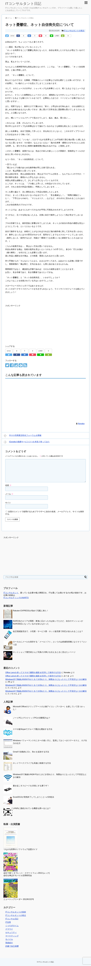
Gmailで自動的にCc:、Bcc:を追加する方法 (31, 752)
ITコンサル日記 (11, 919)
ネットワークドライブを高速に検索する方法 (32, 763)
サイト (8, 503)
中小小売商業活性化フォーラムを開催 (22, 436)
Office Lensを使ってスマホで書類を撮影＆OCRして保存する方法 (33, 672)
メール (9, 494)
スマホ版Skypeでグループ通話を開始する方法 (32, 729)
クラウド (9, 929)
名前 (8, 485)
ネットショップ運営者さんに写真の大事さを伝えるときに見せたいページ (44, 652)
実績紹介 (9, 943)
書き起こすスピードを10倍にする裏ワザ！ (31, 786)
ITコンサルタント (10, 593)
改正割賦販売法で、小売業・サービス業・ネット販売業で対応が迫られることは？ (48, 631)
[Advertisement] (25, 323)
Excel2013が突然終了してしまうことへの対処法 (33, 797)
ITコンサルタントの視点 (74, 31)
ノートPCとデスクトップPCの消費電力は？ (31, 718)
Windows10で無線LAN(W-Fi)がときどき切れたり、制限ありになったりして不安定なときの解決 (46, 679)
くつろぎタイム (12, 926)
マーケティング (12, 936)
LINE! (57, 36)
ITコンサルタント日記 (23, 4)
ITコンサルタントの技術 (15, 912)
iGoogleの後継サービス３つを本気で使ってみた (27, 442)
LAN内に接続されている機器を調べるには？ (32, 808)
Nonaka (81, 424)
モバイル (9, 939)
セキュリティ (11, 932)
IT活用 (8, 922)
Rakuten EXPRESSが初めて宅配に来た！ (30, 611)
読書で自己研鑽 (12, 946)
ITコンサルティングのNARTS (16, 598)
